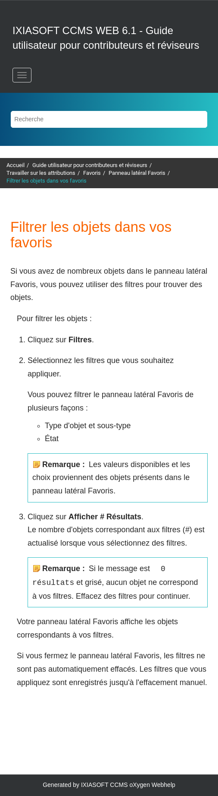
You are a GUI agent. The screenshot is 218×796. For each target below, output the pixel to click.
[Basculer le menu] (21, 75)
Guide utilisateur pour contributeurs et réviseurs (89, 165)
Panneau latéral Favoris (137, 173)
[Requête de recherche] (109, 119)
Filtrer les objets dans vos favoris (46, 180)
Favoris (92, 173)
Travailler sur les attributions (40, 173)
